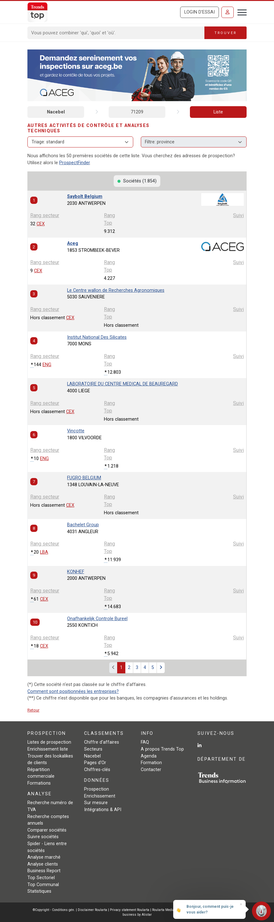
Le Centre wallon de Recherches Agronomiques (115, 290)
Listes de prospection (49, 742)
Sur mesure (96, 802)
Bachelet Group (83, 524)
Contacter (151, 769)
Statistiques (39, 891)
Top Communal (43, 884)
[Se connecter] (227, 12)
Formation (151, 762)
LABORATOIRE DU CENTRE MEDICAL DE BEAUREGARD (122, 384)
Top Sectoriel (41, 877)
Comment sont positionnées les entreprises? (73, 691)
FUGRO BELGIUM (84, 478)
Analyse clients (42, 864)
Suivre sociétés (43, 836)
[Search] (116, 32)
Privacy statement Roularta (129, 910)
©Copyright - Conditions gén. (54, 910)
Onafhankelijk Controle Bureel (97, 618)
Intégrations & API (102, 809)
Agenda (149, 756)
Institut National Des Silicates (97, 337)
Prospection (96, 789)
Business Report (43, 870)
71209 (137, 112)
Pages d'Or (95, 762)
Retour (33, 710)
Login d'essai (199, 12)
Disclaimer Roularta (92, 910)
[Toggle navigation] (240, 12)
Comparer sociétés (46, 830)
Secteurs (93, 749)
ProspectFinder (74, 162)
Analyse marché (43, 857)
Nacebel (56, 112)
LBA (44, 552)
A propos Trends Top (162, 749)
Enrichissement (99, 796)
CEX (41, 224)
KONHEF (75, 571)
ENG (47, 364)
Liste (218, 112)
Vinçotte (75, 431)
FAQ (145, 742)
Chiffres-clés (97, 769)
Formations (39, 783)
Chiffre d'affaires (101, 742)
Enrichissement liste (47, 749)
